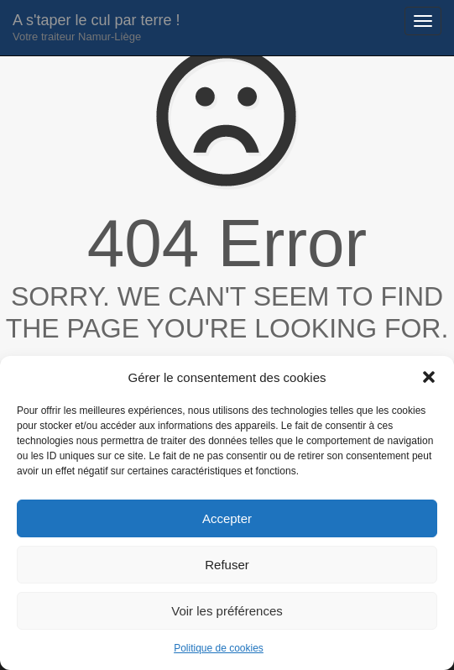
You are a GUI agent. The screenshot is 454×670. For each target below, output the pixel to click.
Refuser (227, 564)
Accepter (227, 518)
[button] (428, 377)
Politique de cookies (219, 648)
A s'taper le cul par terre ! (96, 27)
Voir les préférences (227, 611)
